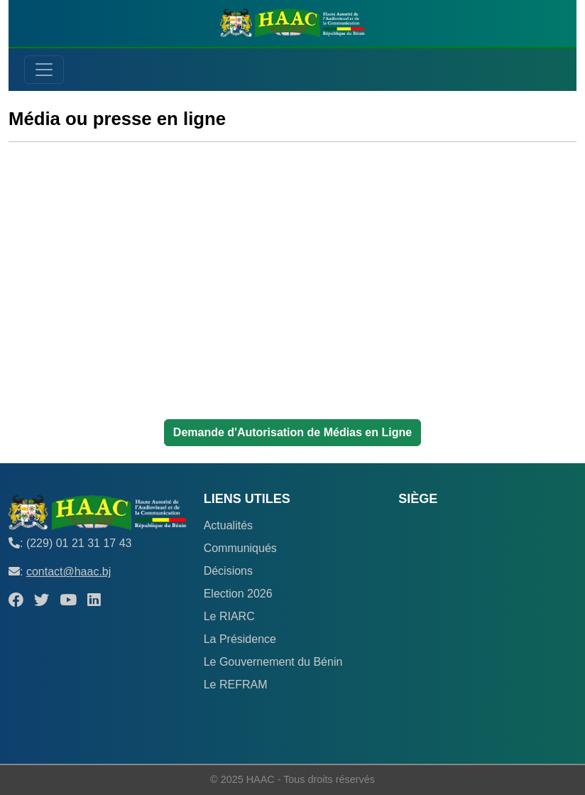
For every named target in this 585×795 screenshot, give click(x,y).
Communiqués (240, 548)
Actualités (228, 525)
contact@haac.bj (68, 572)
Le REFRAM (236, 684)
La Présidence (240, 639)
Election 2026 (238, 594)
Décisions (228, 571)
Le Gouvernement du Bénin (273, 662)
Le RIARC (229, 616)
